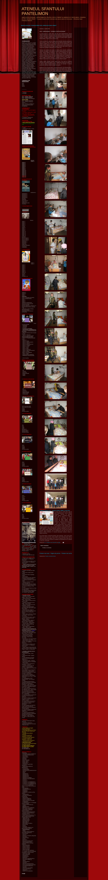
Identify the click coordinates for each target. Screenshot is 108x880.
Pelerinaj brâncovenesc (26, 306)
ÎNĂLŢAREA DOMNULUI (27, 808)
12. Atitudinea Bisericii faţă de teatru (29, 590)
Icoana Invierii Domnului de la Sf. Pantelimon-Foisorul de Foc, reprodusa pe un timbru (28, 702)
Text (23, 425)
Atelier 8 (23, 168)
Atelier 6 (23, 166)
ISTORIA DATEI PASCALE (28, 804)
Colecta (23, 226)
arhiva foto (25, 372)
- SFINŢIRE (24, 327)
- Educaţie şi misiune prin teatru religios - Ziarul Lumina (28, 597)
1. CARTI (24, 127)
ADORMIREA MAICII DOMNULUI (29, 753)
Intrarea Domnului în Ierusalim (29, 800)
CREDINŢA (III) (26, 775)
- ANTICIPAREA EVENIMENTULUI (29, 329)
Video (23, 427)
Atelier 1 (32, 161)
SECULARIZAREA (26, 845)
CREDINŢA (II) (25, 774)
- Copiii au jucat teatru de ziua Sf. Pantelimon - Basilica (28, 605)
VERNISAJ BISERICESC (27, 302)
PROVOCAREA (26, 837)
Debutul (32, 160)
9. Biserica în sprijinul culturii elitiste (29, 584)
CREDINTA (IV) (26, 776)
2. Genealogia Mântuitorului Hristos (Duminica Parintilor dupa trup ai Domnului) (29, 731)
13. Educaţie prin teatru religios (28, 591)
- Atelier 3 (25, 351)
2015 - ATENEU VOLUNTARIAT (28, 98)
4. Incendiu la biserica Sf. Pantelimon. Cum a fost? (27, 736)
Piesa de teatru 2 (25, 239)
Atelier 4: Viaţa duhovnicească (28, 350)
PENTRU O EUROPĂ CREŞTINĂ (29, 835)
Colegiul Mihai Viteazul (26, 545)
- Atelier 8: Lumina (25, 346)
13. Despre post (25, 747)
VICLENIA (25, 866)
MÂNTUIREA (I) (26, 821)
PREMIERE (25, 325)
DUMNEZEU (25, 791)
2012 (23, 83)
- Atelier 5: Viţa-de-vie (26, 349)
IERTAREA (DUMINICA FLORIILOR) (27, 796)
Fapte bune (24, 201)
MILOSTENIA (25, 824)
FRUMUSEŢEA (26, 794)
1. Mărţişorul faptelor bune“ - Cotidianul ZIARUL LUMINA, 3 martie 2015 (55, 510)
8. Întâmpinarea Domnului (27, 741)
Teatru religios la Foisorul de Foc (29, 600)
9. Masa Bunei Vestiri (26, 742)
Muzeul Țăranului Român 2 (29, 548)
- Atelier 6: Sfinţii (25, 348)
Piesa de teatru (25, 200)
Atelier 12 (24, 172)
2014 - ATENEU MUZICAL (27, 97)
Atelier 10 (24, 170)
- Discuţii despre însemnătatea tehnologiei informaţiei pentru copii (29, 607)
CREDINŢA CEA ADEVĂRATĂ (29, 778)
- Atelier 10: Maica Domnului (27, 344)
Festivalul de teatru (26, 202)
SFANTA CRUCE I (26, 846)
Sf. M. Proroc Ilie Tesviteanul (28, 850)
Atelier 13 (24, 173)
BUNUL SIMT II (26, 762)
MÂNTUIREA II (26, 822)
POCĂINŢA (25, 836)
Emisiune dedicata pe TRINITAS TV (29, 305)
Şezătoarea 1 (33, 192)
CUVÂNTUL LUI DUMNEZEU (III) (29, 783)
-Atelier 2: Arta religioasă (27, 352)
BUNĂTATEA (25, 763)
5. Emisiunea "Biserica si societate (29, 661)
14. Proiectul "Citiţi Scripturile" (28, 592)
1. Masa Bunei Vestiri (26, 653)
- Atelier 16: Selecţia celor (27, 336)
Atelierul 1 (24, 292)
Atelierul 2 (24, 293)
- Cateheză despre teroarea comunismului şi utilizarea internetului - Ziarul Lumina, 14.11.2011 (27, 636)
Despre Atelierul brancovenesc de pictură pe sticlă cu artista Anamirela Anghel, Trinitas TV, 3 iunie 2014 (29, 566)
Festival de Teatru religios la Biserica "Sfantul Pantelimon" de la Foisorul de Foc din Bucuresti (29, 610)
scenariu (24, 371)
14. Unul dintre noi (26, 748)
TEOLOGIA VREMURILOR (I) (28, 858)
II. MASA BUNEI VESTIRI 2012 (28, 554)
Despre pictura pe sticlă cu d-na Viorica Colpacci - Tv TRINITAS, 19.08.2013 (29, 562)
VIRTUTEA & (25, 867)
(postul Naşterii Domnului (30, 864)
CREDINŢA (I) (25, 773)
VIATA (24, 864)
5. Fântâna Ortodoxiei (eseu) (27, 578)
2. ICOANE (24, 93)
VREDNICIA (25, 869)
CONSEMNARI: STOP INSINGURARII (27, 679)
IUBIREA (24, 805)
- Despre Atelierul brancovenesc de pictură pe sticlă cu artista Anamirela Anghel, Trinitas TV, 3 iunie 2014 (29, 648)
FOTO (23, 408)
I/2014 (23, 85)
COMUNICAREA (26, 769)
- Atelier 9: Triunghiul (26, 345)
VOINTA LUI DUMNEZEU (28, 871)
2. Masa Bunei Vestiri (26, 655)
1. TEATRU (24, 92)
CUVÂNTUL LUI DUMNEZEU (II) (29, 782)
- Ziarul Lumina (27, 599)
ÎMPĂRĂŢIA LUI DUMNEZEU (28, 807)
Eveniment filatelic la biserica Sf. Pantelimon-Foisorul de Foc (29, 695)
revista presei (25, 394)
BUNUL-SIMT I (25, 761)
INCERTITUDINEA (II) (27, 799)
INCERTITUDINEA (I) (27, 798)
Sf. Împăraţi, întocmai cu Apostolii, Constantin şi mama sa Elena (29, 852)
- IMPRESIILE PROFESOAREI (28, 355)
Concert (23, 273)
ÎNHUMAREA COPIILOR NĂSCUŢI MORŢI (27, 810)
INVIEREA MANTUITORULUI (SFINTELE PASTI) (28, 813)
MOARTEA (25, 826)
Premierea (24, 203)
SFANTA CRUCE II (26, 847)
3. (22, 123)
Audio (23, 428)
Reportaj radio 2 (25, 431)
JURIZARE (24, 326)
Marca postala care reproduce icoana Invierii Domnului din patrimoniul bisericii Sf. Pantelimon (29, 706)
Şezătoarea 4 (24, 195)
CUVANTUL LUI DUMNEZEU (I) (29, 781)
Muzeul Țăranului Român (27, 547)
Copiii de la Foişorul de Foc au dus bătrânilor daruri (29, 689)
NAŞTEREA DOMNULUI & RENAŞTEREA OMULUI (27, 828)
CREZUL (24, 771)
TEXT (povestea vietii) (26, 406)
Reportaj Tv (24, 429)
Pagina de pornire (55, 553)
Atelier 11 (24, 171)
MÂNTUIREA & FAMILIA (27, 823)
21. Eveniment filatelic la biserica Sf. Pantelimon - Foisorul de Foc (29, 710)
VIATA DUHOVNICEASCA (28, 865)
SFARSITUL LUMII (26, 853)
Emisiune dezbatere (26, 245)
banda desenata (26, 391)
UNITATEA (25, 862)
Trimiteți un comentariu (46, 547)
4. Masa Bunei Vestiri (26, 660)
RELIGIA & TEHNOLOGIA (28, 840)
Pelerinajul (24, 199)
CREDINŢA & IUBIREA (27, 777)
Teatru (23, 274)
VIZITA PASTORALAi (27, 868)
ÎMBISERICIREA (25, 806)
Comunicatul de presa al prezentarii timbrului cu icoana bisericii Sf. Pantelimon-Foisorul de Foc (29, 692)
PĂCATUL (25, 834)
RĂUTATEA (25, 839)
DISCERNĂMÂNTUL (27, 789)
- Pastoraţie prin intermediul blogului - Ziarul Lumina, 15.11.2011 (29, 639)
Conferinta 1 (24, 246)
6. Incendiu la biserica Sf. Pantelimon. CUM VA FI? (27, 739)
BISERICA (24, 758)
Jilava (35, 546)
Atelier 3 (23, 163)
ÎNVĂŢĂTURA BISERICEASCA (29, 811)
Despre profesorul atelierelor (28, 354)
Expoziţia (24, 198)
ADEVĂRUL (24, 752)
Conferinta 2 (24, 247)
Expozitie (24, 236)
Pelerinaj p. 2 (24, 242)
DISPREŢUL (25, 790)
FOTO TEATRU (26, 358)
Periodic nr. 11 (25, 276)
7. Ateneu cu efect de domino (28, 581)
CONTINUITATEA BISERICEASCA (29, 770)
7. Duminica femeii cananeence (28, 740)
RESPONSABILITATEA (27, 841)
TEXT (23, 445)
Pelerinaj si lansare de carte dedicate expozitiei (27, 304)
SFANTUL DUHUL (26, 848)
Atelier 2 (23, 162)
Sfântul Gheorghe (26, 849)
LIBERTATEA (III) (26, 819)
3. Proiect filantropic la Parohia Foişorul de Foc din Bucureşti (28, 658)
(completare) (24, 105)
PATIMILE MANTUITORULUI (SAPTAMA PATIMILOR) (28, 832)
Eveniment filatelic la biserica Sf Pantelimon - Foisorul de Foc (29, 698)
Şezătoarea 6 (24, 197)
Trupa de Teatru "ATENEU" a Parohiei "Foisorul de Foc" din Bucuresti (28, 624)
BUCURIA (25, 759)
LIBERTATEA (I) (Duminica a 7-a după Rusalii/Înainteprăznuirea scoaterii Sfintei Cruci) (28, 816)
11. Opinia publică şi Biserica (28, 745)
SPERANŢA (25, 857)
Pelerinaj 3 (24, 243)
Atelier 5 (23, 165)
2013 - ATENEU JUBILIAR (27, 96)
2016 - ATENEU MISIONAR (27, 100)
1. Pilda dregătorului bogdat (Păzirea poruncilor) (27, 728)
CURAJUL (25, 780)
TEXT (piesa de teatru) (26, 407)
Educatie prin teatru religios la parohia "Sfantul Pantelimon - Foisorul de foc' (28, 621)
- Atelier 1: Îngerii (25, 353)
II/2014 (23, 86)
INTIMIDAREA (25, 801)
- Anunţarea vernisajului (27, 328)
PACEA (24, 830)
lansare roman (27, 543)
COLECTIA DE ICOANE (29, 324)
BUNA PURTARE (26, 760)
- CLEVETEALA (25, 768)
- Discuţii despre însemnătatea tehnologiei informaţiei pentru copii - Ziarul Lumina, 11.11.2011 (29, 632)
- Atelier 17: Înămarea (26, 334)
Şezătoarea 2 (24, 193)
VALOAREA (30, 867)
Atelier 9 (23, 169)
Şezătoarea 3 (24, 194)
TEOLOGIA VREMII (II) (27, 859)
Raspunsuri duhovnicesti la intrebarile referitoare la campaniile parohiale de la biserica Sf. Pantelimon (29, 683)
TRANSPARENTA (26, 861)
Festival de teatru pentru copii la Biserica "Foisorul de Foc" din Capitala (28, 618)
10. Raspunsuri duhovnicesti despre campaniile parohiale (29, 744)
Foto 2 (23, 497)
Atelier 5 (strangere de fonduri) (28, 297)
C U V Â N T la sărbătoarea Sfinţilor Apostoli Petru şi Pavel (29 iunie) (29, 786)
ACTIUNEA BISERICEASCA (28, 754)
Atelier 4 (23, 164)
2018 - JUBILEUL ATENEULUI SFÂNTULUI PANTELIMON (28, 104)
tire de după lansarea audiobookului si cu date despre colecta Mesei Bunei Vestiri (28, 675)
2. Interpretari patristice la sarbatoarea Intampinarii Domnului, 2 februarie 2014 (29, 723)
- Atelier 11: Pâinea (26, 343)
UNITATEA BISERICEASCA (28, 863)
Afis (23, 370)
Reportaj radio (25, 430)
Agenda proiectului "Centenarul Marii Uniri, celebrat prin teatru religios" (39, 25)
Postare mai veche (67, 553)
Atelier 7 (23, 167)
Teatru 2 (23, 275)
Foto (23, 426)
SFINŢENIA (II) (26, 856)
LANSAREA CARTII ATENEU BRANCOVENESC (28, 309)
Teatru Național (30, 549)
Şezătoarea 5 (24, 196)
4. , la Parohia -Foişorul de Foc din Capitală (29, 686)
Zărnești (30, 544)
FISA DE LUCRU (25, 411)
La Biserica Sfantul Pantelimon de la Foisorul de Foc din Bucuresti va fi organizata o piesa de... (29, 629)
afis (23, 388)
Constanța (26, 544)
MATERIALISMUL (26, 820)
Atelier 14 (24, 174)
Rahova (31, 546)
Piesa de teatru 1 (25, 237)
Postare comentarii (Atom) (50, 556)
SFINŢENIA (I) (25, 855)
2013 (23, 84)
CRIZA (24, 772)
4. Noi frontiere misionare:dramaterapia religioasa (28, 577)
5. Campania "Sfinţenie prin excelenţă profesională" (27, 118)
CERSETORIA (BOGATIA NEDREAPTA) (27, 767)
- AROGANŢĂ (24, 755)
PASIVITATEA (25, 833)
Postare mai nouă (44, 553)
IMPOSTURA (25, 797)
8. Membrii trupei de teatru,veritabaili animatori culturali (29, 583)
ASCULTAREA (25, 757)
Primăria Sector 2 (25, 550)
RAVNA (24, 838)
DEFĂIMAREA (25, 788)
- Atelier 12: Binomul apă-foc (27, 342)
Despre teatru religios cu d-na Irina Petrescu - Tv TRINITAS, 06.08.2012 (28, 559)
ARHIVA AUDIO (25, 393)
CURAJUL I (25, 779)
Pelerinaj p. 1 (24, 241)
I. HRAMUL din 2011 (26, 553)
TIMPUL (24, 860)
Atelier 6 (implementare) (27, 298)
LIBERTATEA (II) (26, 818)
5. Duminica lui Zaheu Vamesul (28, 737)
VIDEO (23, 375)
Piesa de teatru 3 (25, 240)
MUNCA (24, 825)
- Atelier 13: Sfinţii (25, 341)
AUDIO (23, 374)
